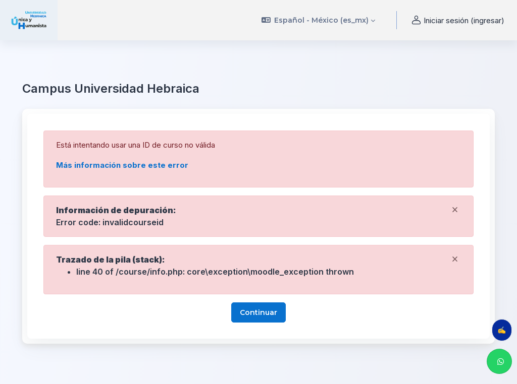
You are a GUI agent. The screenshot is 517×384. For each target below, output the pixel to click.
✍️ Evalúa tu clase (504, 330)
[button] (318, 20)
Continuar (258, 312)
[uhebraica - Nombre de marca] (29, 20)
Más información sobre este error (122, 165)
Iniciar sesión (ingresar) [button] (456, 20)
